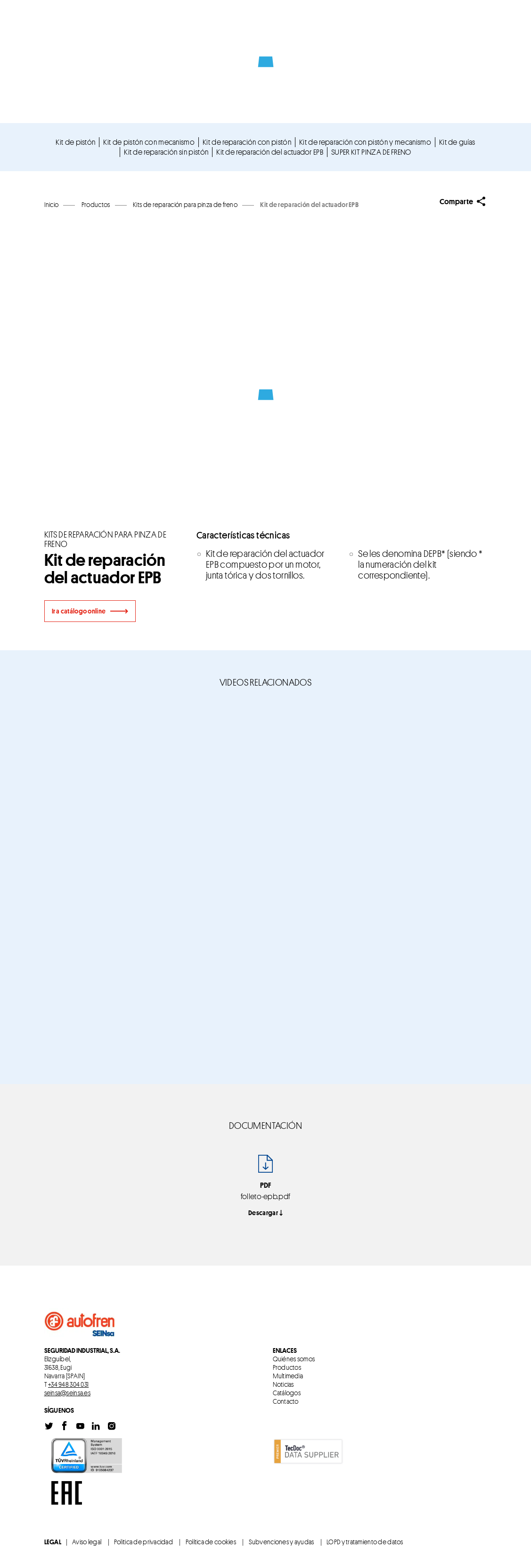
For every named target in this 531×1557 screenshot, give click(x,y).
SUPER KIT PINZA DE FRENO (371, 152)
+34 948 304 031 (68, 1384)
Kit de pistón (75, 142)
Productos (287, 1367)
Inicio (51, 204)
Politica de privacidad (143, 1541)
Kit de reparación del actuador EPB (269, 152)
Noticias (283, 1384)
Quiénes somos (294, 1359)
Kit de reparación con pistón (247, 142)
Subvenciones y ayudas (281, 1541)
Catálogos (287, 1393)
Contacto (286, 1401)
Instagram (111, 1426)
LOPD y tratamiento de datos (365, 1541)
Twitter (49, 1426)
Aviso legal (86, 1541)
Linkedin (95, 1426)
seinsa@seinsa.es (67, 1392)
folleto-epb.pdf (266, 1196)
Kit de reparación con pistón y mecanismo (365, 142)
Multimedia (288, 1376)
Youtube (80, 1426)
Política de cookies (211, 1541)
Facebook (64, 1426)
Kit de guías (457, 142)
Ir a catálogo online (79, 610)
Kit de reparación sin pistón (166, 152)
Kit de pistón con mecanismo (149, 142)
